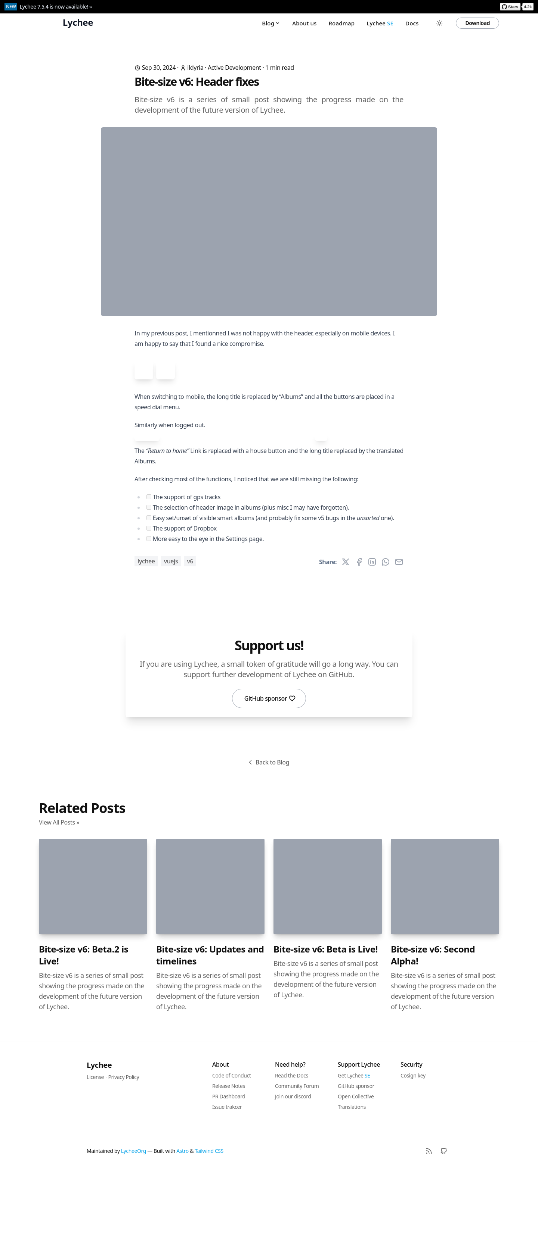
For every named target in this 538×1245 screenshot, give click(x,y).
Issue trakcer (227, 1181)
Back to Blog (268, 837)
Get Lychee (354, 1150)
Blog (271, 23)
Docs (411, 23)
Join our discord (293, 1170)
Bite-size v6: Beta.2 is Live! (83, 1030)
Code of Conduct (231, 1150)
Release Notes (228, 1160)
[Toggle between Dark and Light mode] (439, 23)
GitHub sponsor (270, 773)
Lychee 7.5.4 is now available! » (55, 6)
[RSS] (428, 1225)
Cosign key (413, 1150)
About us (304, 23)
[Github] (443, 1225)
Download (477, 22)
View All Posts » (59, 897)
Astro (182, 1225)
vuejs (171, 636)
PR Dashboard (228, 1170)
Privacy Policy (123, 1151)
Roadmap (341, 23)
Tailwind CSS (209, 1225)
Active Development (234, 67)
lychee (146, 636)
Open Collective (356, 1170)
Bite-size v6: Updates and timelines (210, 1030)
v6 (190, 636)
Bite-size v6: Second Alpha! (433, 1030)
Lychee (380, 23)
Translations (352, 1181)
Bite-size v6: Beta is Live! (325, 1024)
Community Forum (297, 1160)
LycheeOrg (133, 1225)
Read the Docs (291, 1150)
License (95, 1151)
